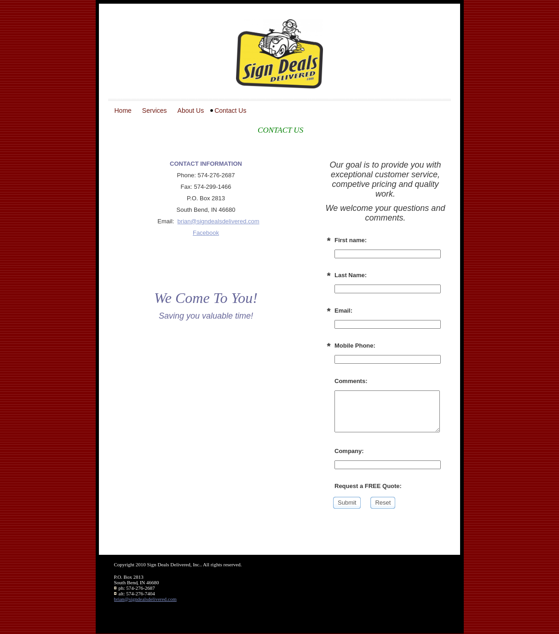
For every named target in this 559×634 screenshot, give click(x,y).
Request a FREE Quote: (368, 486)
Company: (349, 451)
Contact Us (230, 110)
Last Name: (350, 275)
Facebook (206, 232)
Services (154, 110)
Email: (343, 310)
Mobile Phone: (354, 345)
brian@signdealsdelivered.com (218, 221)
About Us (191, 110)
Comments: (351, 381)
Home (123, 110)
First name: (350, 240)
